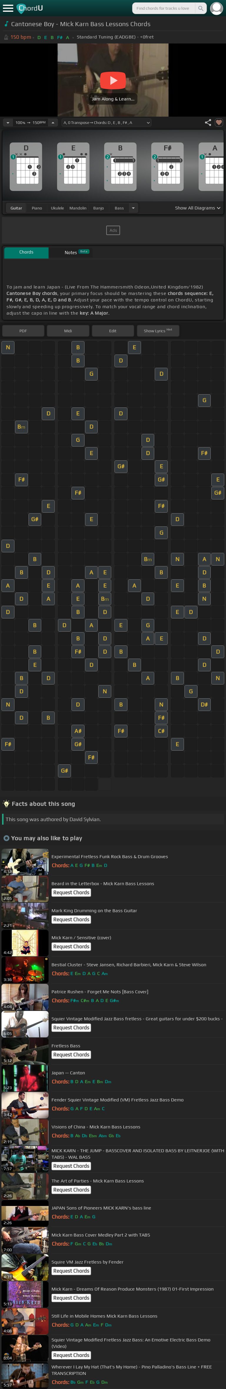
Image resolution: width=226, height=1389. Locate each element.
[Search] (200, 8)
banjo (98, 208)
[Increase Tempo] (53, 122)
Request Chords (71, 892)
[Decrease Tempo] (8, 122)
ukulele (57, 208)
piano (37, 208)
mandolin (78, 208)
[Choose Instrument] (133, 207)
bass (119, 208)
